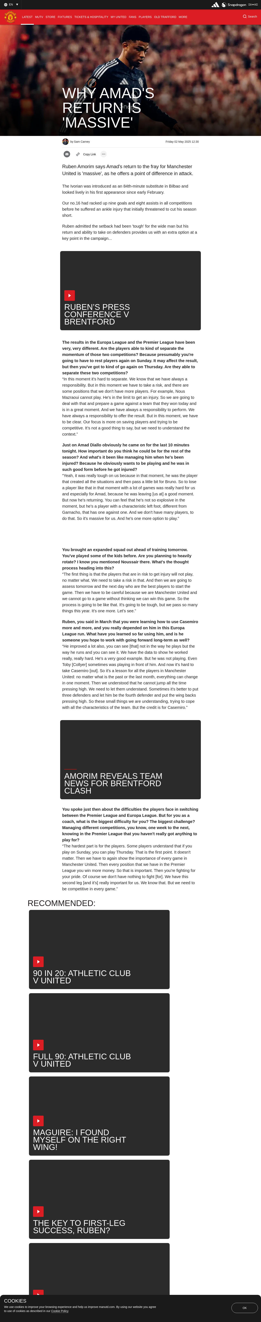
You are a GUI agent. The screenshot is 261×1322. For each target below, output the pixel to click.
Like (107, 1151)
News (71, 1177)
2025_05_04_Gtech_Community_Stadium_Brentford (105, 1164)
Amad (184, 1164)
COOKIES (15, 1301)
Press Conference (80, 1151)
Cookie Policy (60, 1311)
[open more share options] (103, 154)
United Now (115, 1177)
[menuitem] (27, 17)
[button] (10, 4)
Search (91, 1177)
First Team (161, 1164)
